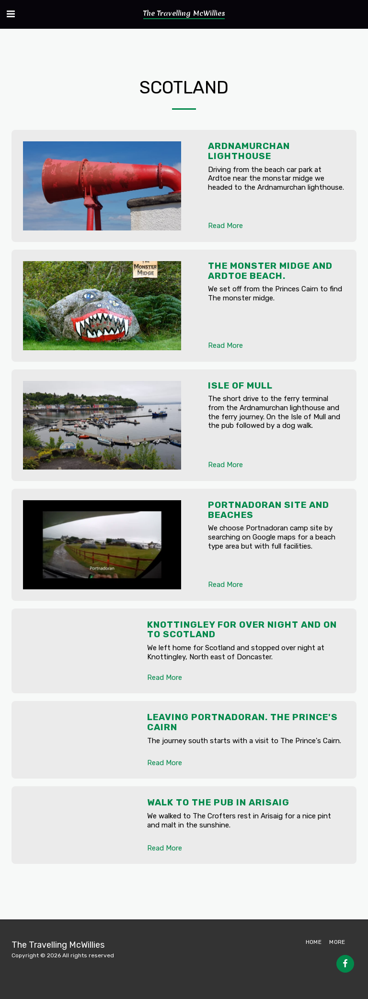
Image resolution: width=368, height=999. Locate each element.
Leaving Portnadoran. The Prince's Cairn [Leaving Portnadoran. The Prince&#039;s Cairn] (242, 722)
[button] (10, 14)
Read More (225, 225)
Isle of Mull (240, 385)
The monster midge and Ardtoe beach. (270, 270)
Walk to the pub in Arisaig (218, 802)
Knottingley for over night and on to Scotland (242, 629)
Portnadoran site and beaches (268, 509)
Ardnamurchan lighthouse (249, 150)
